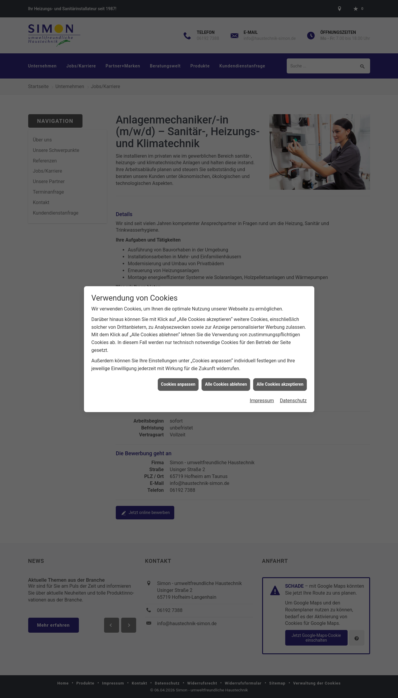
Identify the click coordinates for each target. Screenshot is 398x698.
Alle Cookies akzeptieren (279, 378)
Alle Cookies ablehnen (226, 378)
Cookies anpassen (178, 378)
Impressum (262, 394)
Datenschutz (293, 394)
